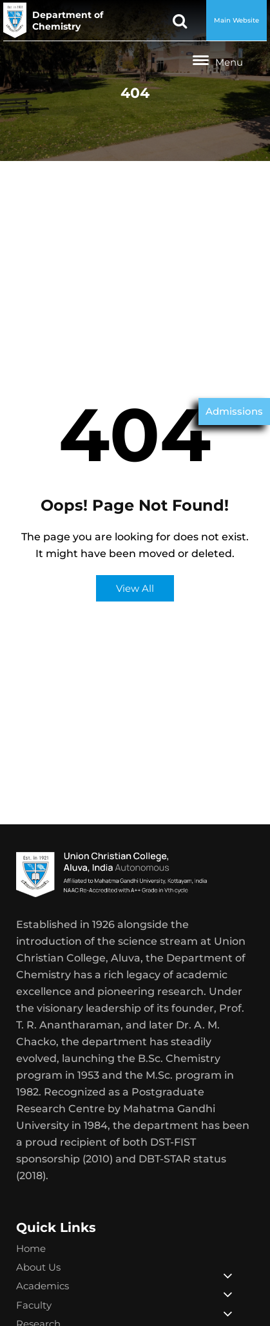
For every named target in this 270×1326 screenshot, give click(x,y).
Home (31, 1248)
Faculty (34, 1305)
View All (135, 588)
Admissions (234, 411)
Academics (42, 1286)
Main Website (236, 20)
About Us (38, 1267)
